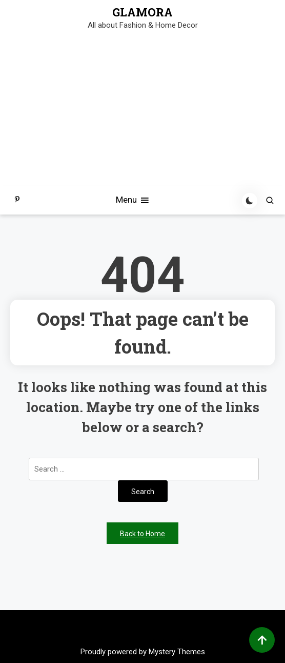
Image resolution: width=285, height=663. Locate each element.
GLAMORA (142, 12)
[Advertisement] (142, 109)
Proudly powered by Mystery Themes (142, 651)
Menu (133, 200)
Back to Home (142, 534)
